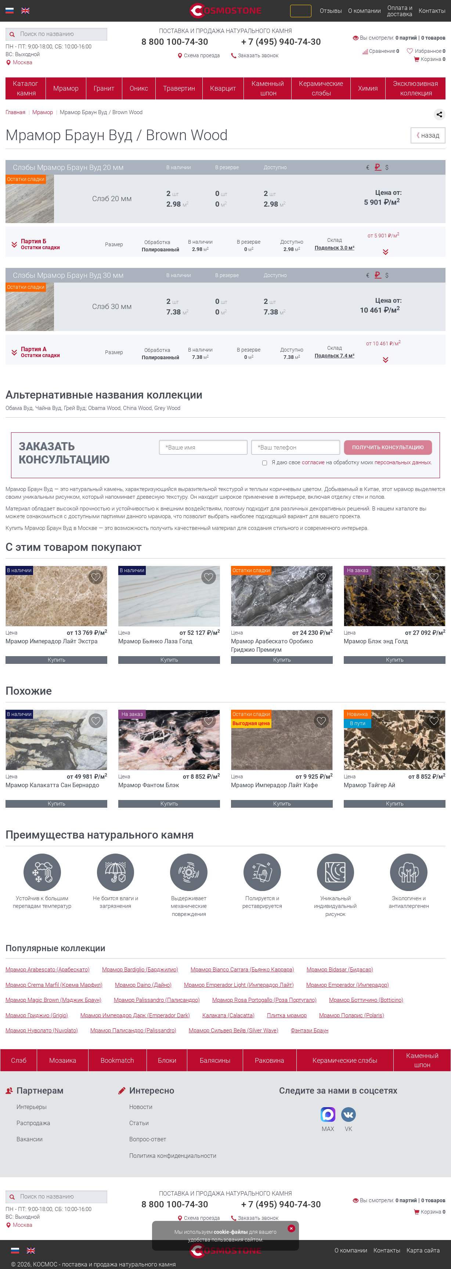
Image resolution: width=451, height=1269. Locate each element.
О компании (364, 11)
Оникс (139, 88)
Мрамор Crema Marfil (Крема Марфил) (54, 985)
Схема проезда (202, 55)
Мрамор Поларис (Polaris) (351, 1015)
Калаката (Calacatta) (228, 1015)
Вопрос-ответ (147, 1139)
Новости (140, 1106)
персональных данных (403, 462)
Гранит (104, 88)
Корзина (433, 59)
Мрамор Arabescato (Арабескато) (48, 969)
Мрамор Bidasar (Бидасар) (340, 969)
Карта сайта (423, 1250)
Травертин (179, 88)
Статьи (139, 1123)
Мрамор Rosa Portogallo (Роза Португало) (264, 1000)
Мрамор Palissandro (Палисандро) (157, 1000)
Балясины (215, 1060)
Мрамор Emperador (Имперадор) (347, 985)
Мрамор (66, 88)
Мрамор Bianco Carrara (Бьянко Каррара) (242, 969)
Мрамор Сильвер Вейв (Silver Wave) (233, 1030)
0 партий (406, 38)
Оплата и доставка (399, 11)
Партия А (34, 349)
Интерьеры (32, 1106)
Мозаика (62, 1060)
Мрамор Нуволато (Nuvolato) (42, 1030)
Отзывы (331, 11)
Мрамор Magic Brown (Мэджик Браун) (53, 1000)
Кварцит (223, 88)
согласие (313, 462)
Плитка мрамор (287, 1015)
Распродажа (33, 1123)
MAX (328, 1119)
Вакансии (30, 1139)
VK (348, 1119)
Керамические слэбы (321, 88)
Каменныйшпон (422, 1060)
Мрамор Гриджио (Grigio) (37, 1015)
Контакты (432, 11)
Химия (368, 88)
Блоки (167, 1060)
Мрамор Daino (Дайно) (143, 985)
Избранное (430, 51)
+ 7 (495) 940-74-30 (281, 42)
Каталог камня (25, 88)
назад (426, 135)
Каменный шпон (268, 88)
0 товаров (433, 38)
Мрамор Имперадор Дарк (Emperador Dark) (135, 1015)
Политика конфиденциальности (172, 1155)
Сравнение (380, 51)
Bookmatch (117, 1060)
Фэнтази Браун (309, 1030)
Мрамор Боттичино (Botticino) (366, 1000)
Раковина (269, 1060)
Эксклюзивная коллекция (415, 88)
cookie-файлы (231, 1232)
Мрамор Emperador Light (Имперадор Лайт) (239, 985)
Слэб (18, 1060)
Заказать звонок (258, 55)
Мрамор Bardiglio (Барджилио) (140, 969)
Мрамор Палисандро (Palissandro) (133, 1030)
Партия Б (33, 241)
